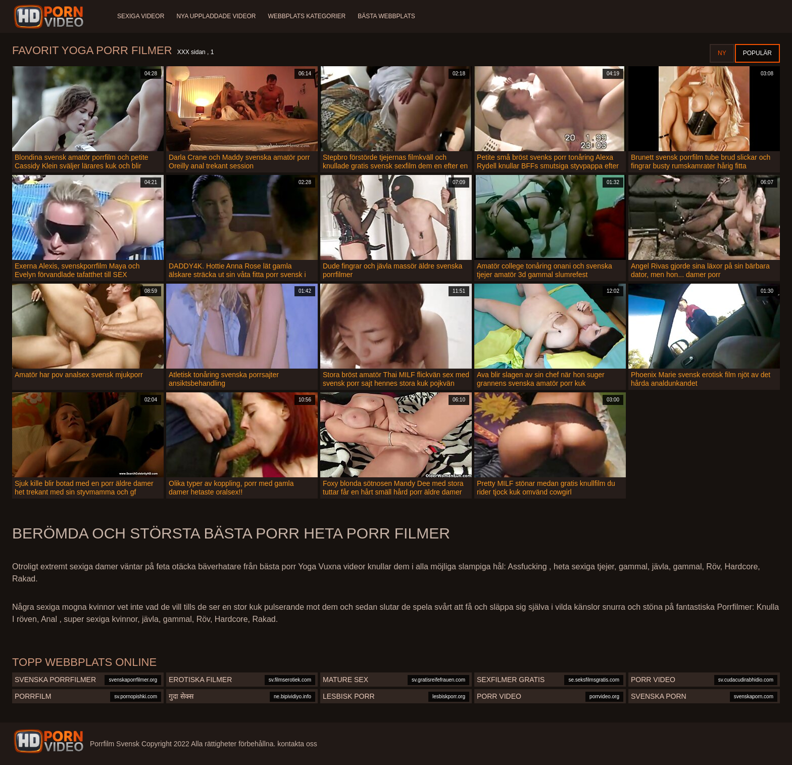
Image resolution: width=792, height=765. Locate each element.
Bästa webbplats (386, 16)
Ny (722, 53)
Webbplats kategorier (307, 16)
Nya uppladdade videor (216, 16)
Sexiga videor (140, 16)
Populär (757, 53)
